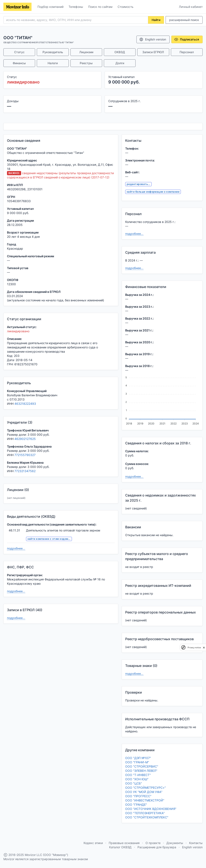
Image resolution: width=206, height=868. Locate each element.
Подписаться (186, 39)
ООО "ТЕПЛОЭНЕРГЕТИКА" (145, 813)
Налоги (53, 63)
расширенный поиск (184, 20)
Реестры (86, 63)
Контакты (196, 843)
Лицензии (86, 52)
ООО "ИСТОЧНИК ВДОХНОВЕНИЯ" (150, 809)
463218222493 (25, 403)
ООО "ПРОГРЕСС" (138, 796)
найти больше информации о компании (153, 191)
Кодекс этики (93, 843)
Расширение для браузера (156, 847)
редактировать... (138, 184)
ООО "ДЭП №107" (138, 758)
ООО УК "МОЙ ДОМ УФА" (143, 792)
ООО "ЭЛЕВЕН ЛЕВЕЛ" (141, 770)
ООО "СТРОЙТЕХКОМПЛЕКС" (146, 817)
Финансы (19, 63)
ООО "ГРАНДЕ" (136, 804)
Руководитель (53, 52)
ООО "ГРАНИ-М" (137, 762)
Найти (156, 20)
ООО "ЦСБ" (133, 783)
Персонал (187, 52)
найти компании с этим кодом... (48, 538)
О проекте (153, 843)
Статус (19, 52)
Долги (119, 63)
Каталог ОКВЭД (120, 847)
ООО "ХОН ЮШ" (136, 779)
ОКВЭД (119, 52)
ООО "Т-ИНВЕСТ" (138, 775)
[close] (204, 647)
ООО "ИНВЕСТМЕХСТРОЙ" (144, 800)
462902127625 (25, 439)
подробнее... (16, 548)
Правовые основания (124, 843)
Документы (174, 843)
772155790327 (25, 455)
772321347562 (25, 471)
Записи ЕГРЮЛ (153, 52)
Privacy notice (194, 647)
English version (152, 39)
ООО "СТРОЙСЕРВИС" (141, 766)
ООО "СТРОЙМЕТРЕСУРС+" (145, 787)
